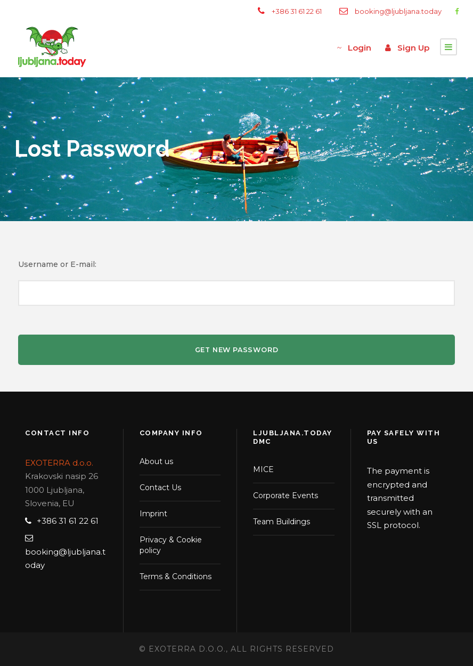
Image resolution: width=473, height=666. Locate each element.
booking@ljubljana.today (398, 11)
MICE (263, 469)
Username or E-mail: (57, 264)
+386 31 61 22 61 (297, 11)
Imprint (153, 513)
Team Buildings (281, 521)
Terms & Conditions (175, 576)
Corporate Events (285, 495)
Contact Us (160, 487)
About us (156, 461)
